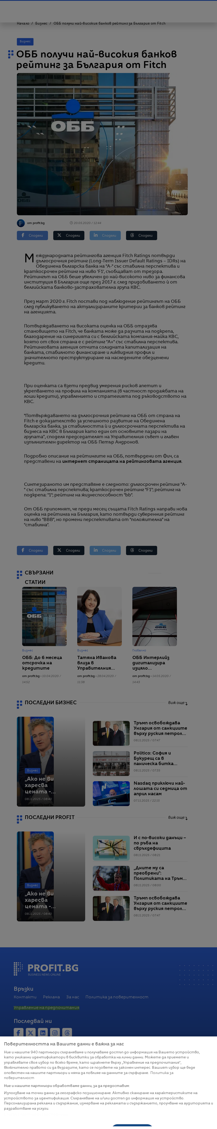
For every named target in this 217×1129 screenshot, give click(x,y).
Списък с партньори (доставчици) (36, 1114)
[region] (108, 1082)
